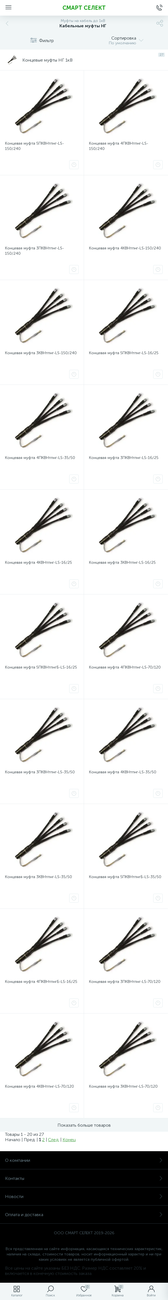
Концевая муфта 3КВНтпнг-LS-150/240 (41, 353)
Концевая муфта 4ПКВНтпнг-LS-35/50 (40, 457)
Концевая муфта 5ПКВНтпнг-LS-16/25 (124, 353)
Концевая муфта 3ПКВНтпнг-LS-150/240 (34, 251)
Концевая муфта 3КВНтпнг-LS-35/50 (38, 876)
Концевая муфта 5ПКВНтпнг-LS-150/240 (34, 146)
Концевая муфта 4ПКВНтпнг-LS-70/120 (125, 667)
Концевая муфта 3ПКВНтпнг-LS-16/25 (124, 457)
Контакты (84, 1178)
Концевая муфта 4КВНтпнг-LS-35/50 (122, 772)
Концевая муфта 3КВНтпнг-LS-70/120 (123, 1086)
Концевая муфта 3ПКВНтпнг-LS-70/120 (124, 981)
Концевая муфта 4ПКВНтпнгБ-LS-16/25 (41, 981)
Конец (69, 1139)
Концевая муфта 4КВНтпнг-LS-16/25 (38, 562)
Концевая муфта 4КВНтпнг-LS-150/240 (125, 248)
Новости (84, 1196)
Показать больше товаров (84, 1125)
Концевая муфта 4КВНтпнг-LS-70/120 (39, 1086)
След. (53, 1139)
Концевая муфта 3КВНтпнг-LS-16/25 (122, 562)
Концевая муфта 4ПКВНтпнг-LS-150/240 (118, 146)
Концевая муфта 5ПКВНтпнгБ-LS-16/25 (41, 667)
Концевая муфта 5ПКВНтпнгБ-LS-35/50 (125, 876)
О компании (84, 1160)
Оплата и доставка (84, 1214)
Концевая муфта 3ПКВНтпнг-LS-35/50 (40, 772)
